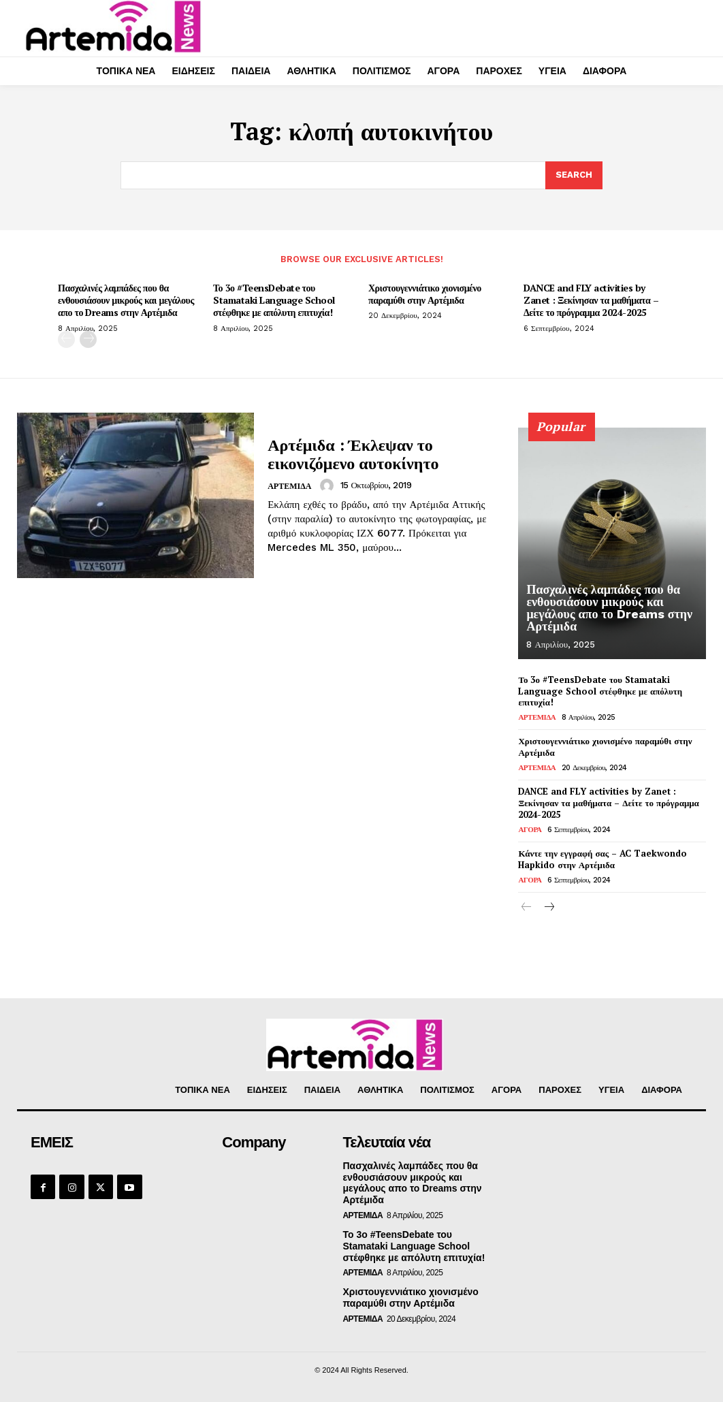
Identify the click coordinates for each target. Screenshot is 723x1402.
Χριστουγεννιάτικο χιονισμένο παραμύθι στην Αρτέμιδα (424, 293)
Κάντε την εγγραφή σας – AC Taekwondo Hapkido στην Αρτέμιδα (602, 859)
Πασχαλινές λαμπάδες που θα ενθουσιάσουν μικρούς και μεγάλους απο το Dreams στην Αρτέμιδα (126, 300)
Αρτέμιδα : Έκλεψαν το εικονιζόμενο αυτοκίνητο (353, 453)
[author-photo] (329, 485)
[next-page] (88, 339)
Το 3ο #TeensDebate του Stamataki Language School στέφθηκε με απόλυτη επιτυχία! (274, 300)
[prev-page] (66, 339)
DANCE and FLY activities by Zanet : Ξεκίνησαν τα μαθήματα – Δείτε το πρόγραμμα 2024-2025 (591, 300)
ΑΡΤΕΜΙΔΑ (289, 486)
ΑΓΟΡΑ (529, 829)
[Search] (573, 175)
